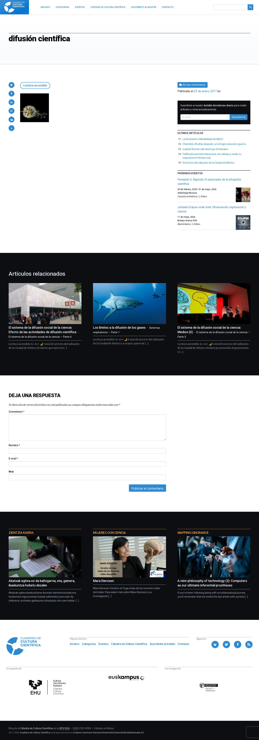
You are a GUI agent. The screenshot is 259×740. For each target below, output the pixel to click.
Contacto (183, 644)
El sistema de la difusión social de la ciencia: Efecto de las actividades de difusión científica (44, 332)
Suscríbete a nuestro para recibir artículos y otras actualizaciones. (213, 107)
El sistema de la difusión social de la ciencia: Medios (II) (214, 332)
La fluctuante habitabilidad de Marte (203, 139)
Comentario (16, 411)
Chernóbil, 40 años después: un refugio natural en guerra (214, 144)
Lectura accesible (35, 85)
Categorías (89, 644)
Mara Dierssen (103, 581)
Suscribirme (239, 117)
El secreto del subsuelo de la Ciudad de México (208, 162)
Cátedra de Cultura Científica (129, 644)
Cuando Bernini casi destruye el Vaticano (205, 149)
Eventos (103, 644)
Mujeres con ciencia (109, 533)
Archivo (74, 644)
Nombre (14, 445)
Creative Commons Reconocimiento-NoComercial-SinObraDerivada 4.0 (108, 732)
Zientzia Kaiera (21, 533)
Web (11, 471)
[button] (11, 85)
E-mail (13, 458)
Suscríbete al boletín (162, 644)
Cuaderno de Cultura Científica (35, 732)
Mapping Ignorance (193, 533)
